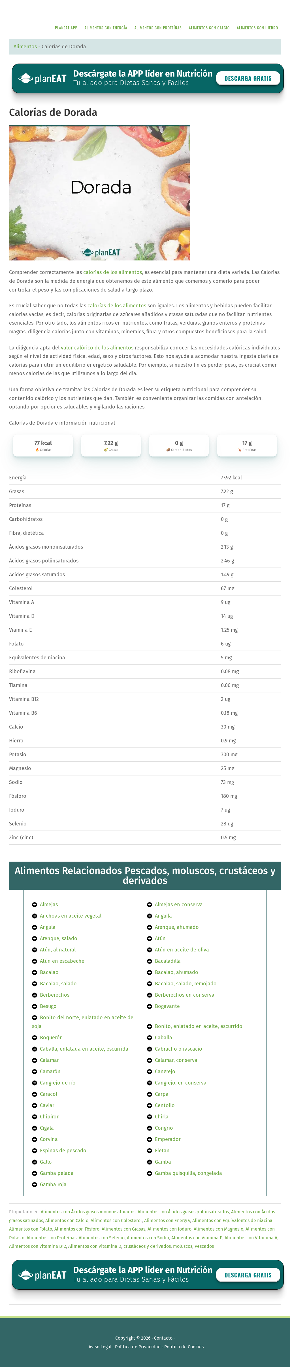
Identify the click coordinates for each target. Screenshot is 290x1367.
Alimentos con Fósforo (76, 1229)
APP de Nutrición (51, 9)
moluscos (182, 1246)
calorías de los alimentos (112, 272)
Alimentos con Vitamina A (251, 1237)
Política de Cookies (184, 1346)
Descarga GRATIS (248, 78)
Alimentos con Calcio (66, 1220)
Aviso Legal (100, 1346)
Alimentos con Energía (167, 1220)
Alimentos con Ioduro (169, 1229)
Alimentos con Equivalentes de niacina (232, 1220)
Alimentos (25, 47)
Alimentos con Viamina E (196, 1237)
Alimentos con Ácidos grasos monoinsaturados (88, 1211)
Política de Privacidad (138, 1346)
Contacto (163, 1338)
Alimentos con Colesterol (116, 1220)
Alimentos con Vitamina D (94, 1246)
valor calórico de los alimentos (97, 348)
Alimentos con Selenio (102, 1237)
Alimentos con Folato (30, 1229)
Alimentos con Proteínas (51, 1237)
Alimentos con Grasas (123, 1229)
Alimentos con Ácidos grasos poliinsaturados (183, 1211)
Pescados (204, 1246)
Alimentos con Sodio (148, 1237)
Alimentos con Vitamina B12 (37, 1246)
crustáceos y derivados (147, 1246)
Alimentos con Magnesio (218, 1229)
